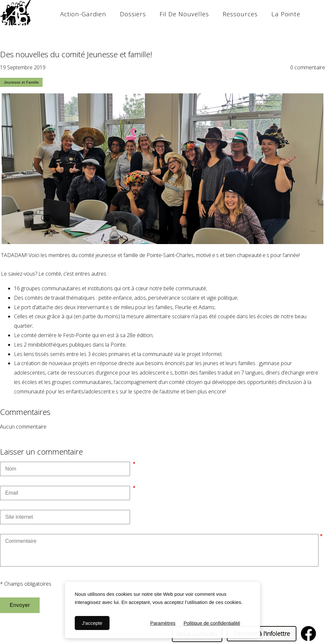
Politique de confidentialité (212, 623)
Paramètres (163, 623)
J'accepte (92, 623)
